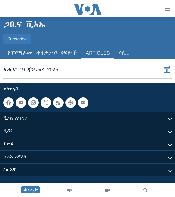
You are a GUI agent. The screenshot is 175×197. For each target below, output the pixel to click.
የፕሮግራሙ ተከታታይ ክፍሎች (42, 53)
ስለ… (124, 53)
